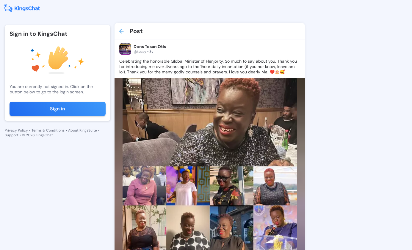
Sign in (57, 109)
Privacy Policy (16, 130)
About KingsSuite (82, 130)
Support (11, 135)
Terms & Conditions (48, 130)
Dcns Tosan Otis (150, 46)
